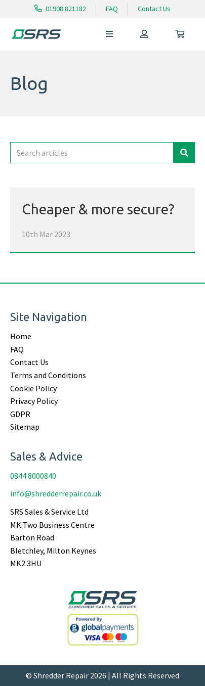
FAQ (112, 8)
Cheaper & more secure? (98, 209)
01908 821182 (60, 8)
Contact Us (154, 8)
